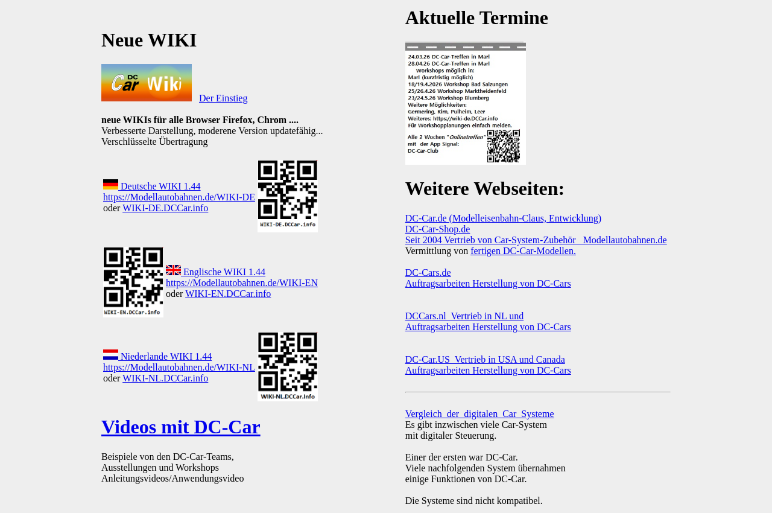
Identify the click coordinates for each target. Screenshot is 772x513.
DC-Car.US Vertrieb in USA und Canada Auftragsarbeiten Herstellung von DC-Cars (488, 364)
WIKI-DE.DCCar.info (165, 208)
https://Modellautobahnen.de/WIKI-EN (242, 283)
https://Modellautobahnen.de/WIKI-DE (179, 197)
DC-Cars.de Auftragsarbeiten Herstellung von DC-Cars (488, 277)
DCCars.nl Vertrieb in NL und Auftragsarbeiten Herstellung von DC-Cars (488, 321)
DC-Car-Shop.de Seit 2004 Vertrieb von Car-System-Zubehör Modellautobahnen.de (536, 234)
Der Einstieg (223, 98)
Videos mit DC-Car (181, 427)
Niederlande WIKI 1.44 (157, 356)
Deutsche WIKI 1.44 (152, 186)
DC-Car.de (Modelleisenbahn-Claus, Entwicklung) (503, 218)
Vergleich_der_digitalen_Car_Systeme (479, 414)
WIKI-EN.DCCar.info (228, 293)
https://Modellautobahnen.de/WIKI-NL (179, 367)
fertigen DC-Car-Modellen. (523, 251)
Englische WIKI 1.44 (215, 272)
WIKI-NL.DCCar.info (165, 378)
